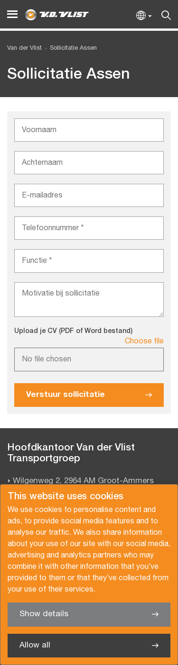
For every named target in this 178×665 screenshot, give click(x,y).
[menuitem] (69, 48)
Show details (43, 614)
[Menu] (12, 14)
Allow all (34, 645)
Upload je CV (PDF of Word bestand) (73, 331)
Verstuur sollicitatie (65, 394)
